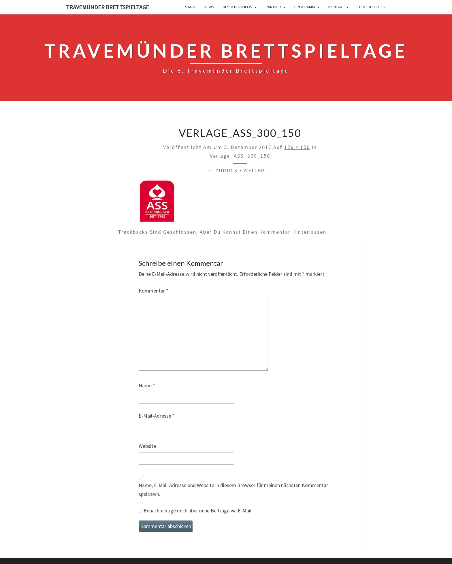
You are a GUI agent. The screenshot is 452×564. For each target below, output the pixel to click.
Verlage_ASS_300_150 (240, 155)
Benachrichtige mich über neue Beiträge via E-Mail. (198, 510)
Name (147, 385)
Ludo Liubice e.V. (371, 7)
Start (190, 7)
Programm (304, 7)
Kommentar (153, 290)
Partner (273, 7)
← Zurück (223, 170)
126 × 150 (297, 147)
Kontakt (336, 7)
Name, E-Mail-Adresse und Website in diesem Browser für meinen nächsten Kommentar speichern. (233, 489)
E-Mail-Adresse (157, 415)
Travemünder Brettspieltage (107, 7)
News (209, 7)
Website (147, 446)
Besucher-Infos (237, 7)
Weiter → (258, 170)
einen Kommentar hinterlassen (284, 232)
